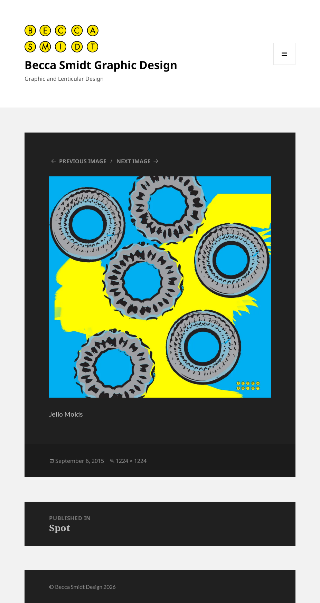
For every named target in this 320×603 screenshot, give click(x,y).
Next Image (133, 161)
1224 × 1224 (131, 461)
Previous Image (82, 161)
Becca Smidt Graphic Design (101, 64)
